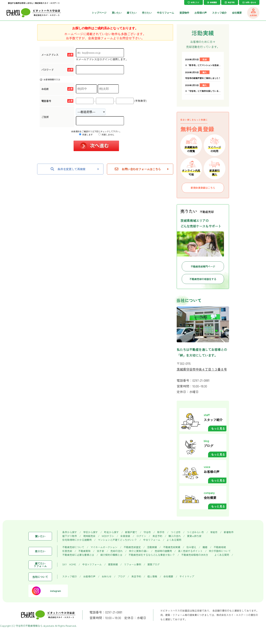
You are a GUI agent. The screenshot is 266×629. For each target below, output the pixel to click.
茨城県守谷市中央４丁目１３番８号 (202, 369)
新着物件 (229, 532)
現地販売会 (89, 536)
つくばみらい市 (195, 532)
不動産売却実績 (171, 547)
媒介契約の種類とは (111, 554)
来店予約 (157, 536)
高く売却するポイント (190, 551)
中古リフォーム (165, 12)
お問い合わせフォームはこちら (138, 169)
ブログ (121, 576)
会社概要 (237, 12)
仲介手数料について (220, 551)
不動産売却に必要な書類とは (78, 554)
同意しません (106, 134)
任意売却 (67, 551)
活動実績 (152, 547)
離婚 (205, 547)
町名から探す (111, 532)
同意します (86, 134)
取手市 (160, 532)
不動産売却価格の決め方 (194, 554)
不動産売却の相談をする (202, 279)
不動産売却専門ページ (203, 266)
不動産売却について (73, 547)
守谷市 (147, 532)
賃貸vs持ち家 (194, 536)
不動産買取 (84, 551)
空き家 (100, 551)
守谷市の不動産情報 (27, 625)
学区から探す (90, 532)
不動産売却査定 (132, 547)
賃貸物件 (184, 12)
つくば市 (176, 532)
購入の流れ (174, 536)
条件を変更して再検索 (68, 169)
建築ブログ (153, 564)
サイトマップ (186, 576)
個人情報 (152, 576)
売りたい (147, 12)
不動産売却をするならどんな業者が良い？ (152, 554)
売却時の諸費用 (163, 551)
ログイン (141, 536)
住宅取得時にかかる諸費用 (77, 540)
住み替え (191, 547)
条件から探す (69, 532)
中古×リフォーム (92, 564)
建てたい (132, 12)
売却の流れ (116, 551)
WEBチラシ (108, 536)
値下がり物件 (69, 536)
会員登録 (125, 536)
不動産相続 (220, 547)
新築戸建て (131, 532)
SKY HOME (69, 564)
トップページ (99, 12)
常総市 (214, 532)
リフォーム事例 (132, 564)
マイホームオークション (104, 547)
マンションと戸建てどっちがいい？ (117, 540)
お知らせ (106, 576)
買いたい (117, 12)
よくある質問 (174, 540)
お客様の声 (200, 12)
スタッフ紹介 (219, 12)
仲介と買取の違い (138, 551)
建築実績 (113, 564)
